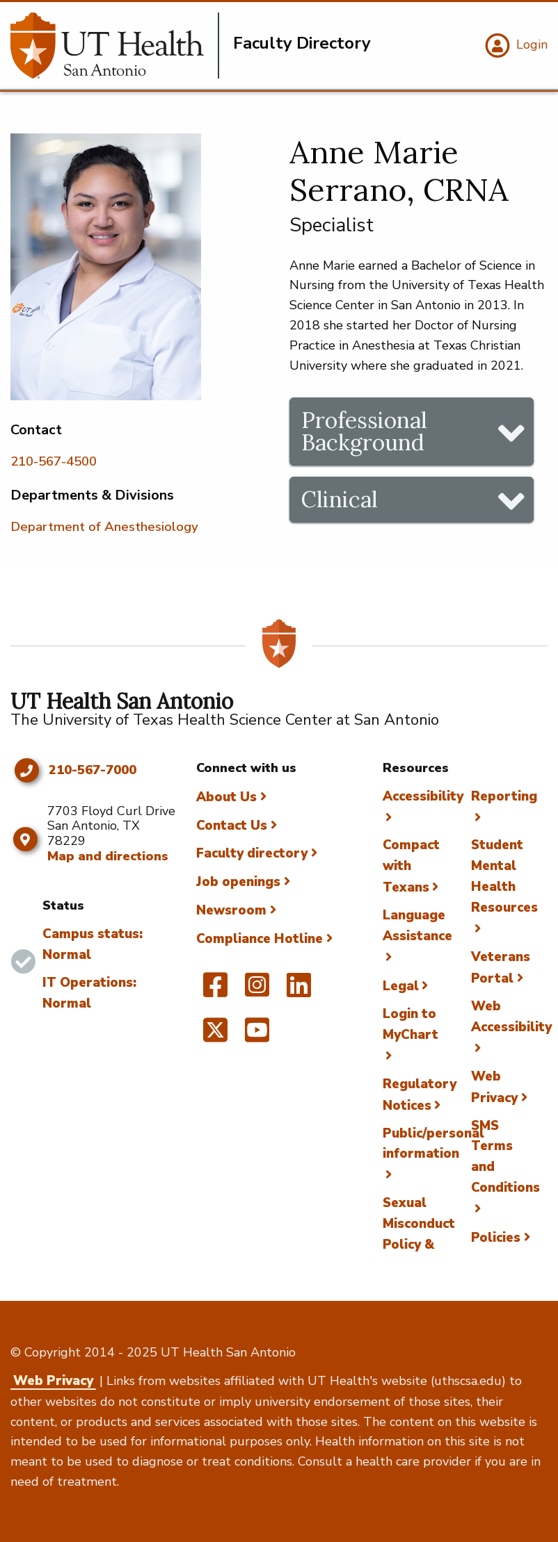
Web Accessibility (511, 1016)
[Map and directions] (25, 839)
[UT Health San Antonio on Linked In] (299, 991)
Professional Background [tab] (364, 431)
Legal (401, 986)
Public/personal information (433, 1143)
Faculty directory (252, 853)
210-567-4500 (53, 461)
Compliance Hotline (259, 939)
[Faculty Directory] (114, 46)
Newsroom (231, 910)
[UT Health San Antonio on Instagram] (257, 991)
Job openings (238, 882)
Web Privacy (53, 1381)
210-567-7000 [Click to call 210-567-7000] (92, 770)
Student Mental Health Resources (504, 876)
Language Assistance (417, 925)
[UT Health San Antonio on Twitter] (215, 1036)
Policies (495, 1238)
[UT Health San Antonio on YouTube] (257, 1036)
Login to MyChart (410, 1024)
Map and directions (107, 856)
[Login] (514, 45)
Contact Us (231, 826)
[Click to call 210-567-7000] (26, 770)
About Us (226, 797)
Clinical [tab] (339, 499)
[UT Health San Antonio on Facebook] (215, 991)
